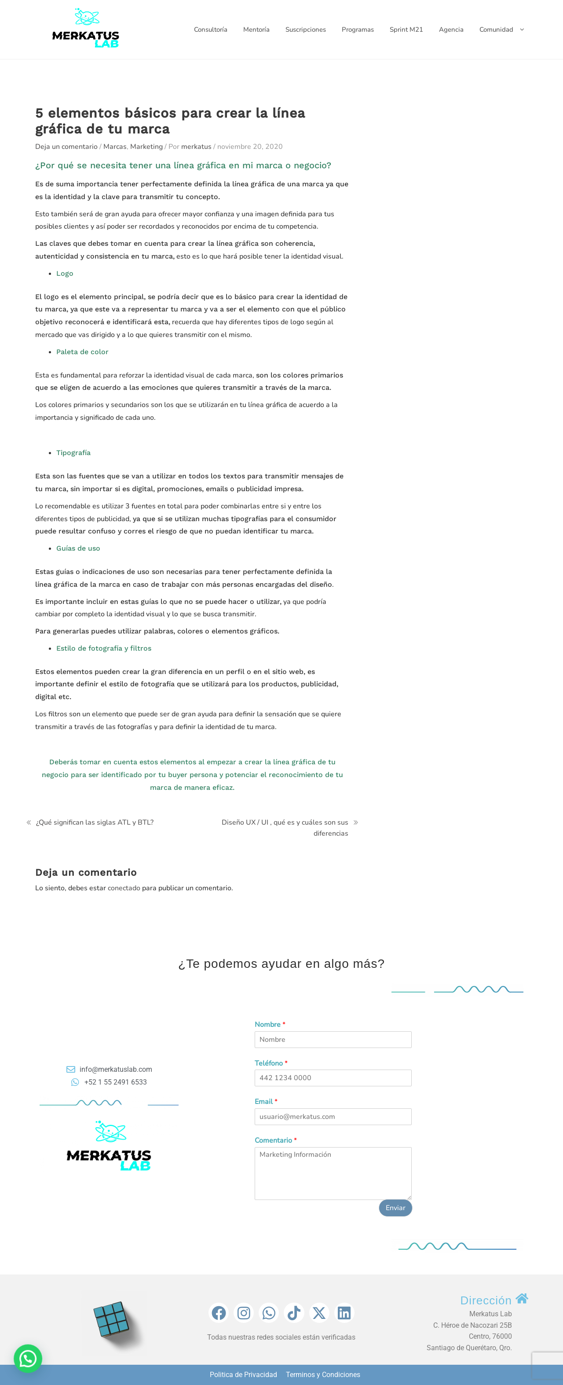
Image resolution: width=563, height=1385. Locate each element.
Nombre (270, 1024)
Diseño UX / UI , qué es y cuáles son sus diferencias (285, 828)
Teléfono (271, 1063)
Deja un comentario (66, 147)
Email (266, 1102)
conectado (124, 888)
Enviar (396, 1208)
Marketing (146, 147)
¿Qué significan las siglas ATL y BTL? (95, 822)
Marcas (115, 147)
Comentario (276, 1140)
